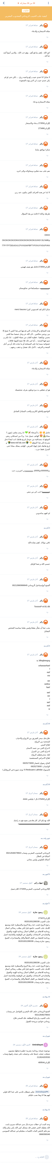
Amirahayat (41, 1092)
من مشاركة (26, 3)
